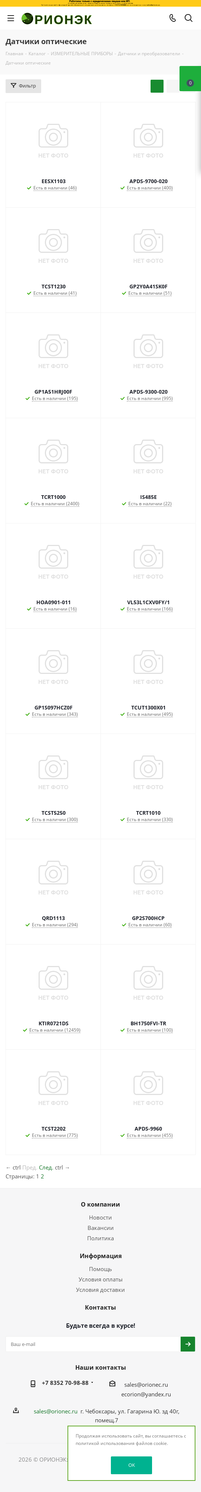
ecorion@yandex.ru (146, 1394)
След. (46, 1167)
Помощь (100, 1269)
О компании (100, 1204)
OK (131, 1465)
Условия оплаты (101, 1279)
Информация (101, 1256)
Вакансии (101, 1227)
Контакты (100, 1307)
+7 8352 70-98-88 (65, 1382)
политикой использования (105, 1443)
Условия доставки (100, 1289)
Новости (100, 1217)
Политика (100, 1238)
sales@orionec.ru (146, 1384)
